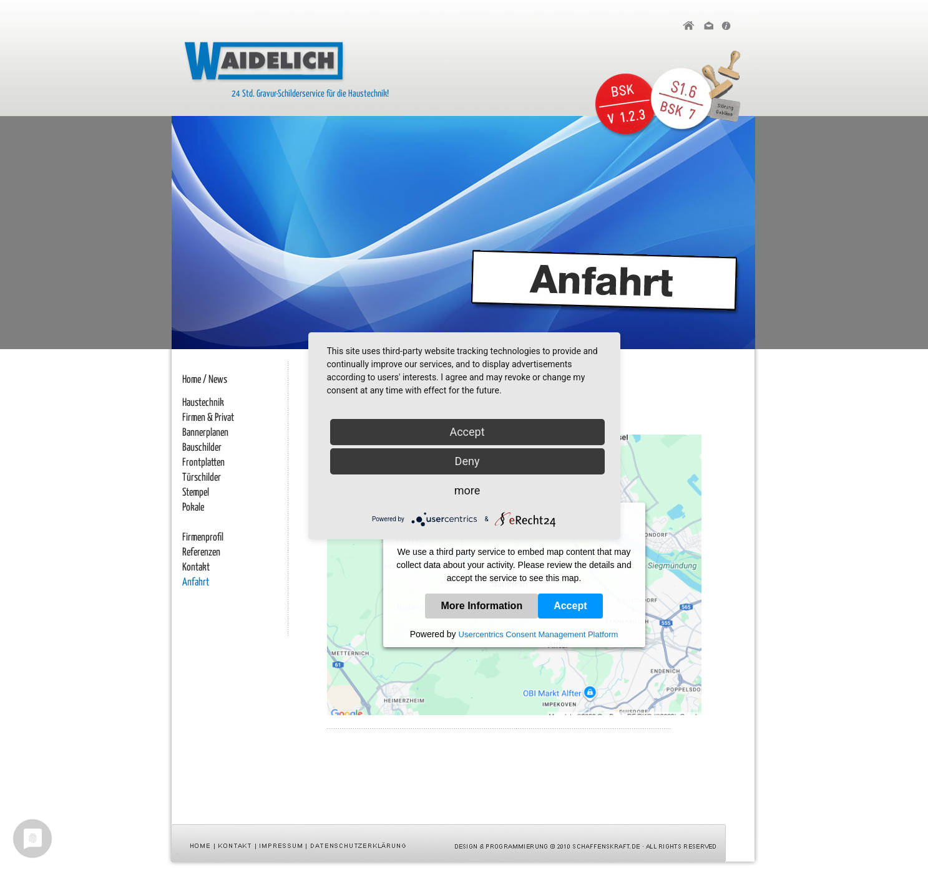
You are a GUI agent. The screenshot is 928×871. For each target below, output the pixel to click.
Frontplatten (203, 463)
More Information (481, 605)
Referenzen (201, 552)
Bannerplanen (205, 433)
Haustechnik (203, 403)
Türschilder (201, 478)
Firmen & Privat (208, 418)
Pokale (193, 508)
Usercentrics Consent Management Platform (538, 634)
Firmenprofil (202, 537)
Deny (467, 461)
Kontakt (196, 567)
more (467, 490)
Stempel (195, 493)
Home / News (204, 380)
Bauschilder (202, 448)
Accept (570, 605)
